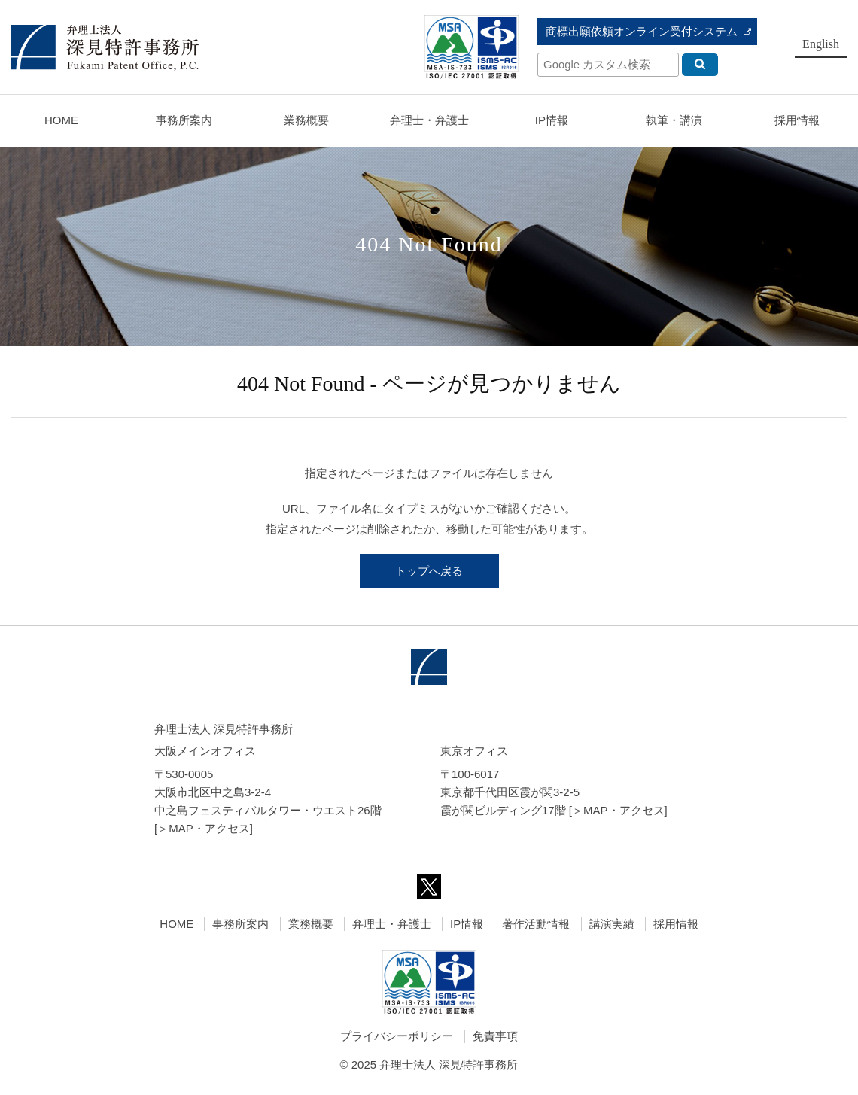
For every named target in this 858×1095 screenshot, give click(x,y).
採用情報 (675, 923)
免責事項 (495, 1036)
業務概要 (306, 120)
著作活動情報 (536, 923)
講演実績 (611, 923)
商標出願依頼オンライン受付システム (642, 31)
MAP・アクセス (209, 828)
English (820, 44)
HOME (61, 120)
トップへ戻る (429, 570)
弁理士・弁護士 (429, 120)
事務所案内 (240, 923)
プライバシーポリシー (396, 1036)
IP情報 (466, 923)
